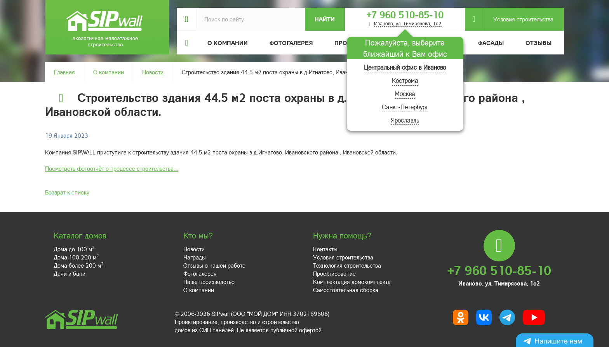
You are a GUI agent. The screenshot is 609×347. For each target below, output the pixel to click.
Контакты (325, 248)
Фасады (491, 42)
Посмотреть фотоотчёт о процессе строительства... (111, 168)
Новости (153, 71)
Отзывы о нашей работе (214, 265)
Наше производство (209, 281)
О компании (108, 71)
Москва (405, 93)
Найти (325, 19)
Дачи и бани (69, 273)
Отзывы (538, 42)
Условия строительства (518, 19)
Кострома (405, 80)
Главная (64, 71)
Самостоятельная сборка (345, 289)
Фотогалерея (291, 42)
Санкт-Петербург (405, 106)
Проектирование (334, 273)
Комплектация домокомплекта (352, 281)
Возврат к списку (67, 192)
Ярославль (405, 120)
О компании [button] (227, 42)
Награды (194, 257)
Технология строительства (347, 265)
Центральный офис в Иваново (405, 67)
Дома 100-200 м (76, 257)
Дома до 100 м (74, 248)
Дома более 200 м (78, 265)
